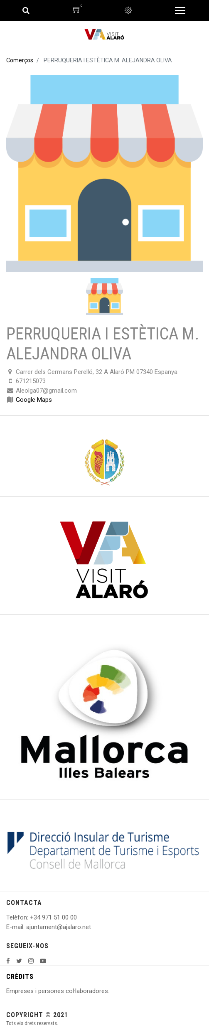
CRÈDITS (20, 977)
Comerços (19, 60)
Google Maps (34, 399)
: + (30, 917)
